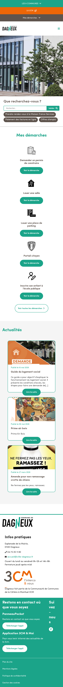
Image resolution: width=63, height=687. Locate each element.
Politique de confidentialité (14, 676)
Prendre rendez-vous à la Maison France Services (29, 114)
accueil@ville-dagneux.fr (20, 557)
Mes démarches (30, 18)
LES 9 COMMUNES (30, 4)
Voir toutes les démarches (30, 308)
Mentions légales (9, 669)
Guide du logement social (25, 372)
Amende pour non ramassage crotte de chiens (28, 478)
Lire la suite (31, 392)
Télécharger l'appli (14, 626)
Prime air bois (19, 428)
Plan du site (7, 662)
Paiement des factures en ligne (20, 119)
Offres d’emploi (48, 119)
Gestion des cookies (11, 683)
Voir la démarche (31, 170)
